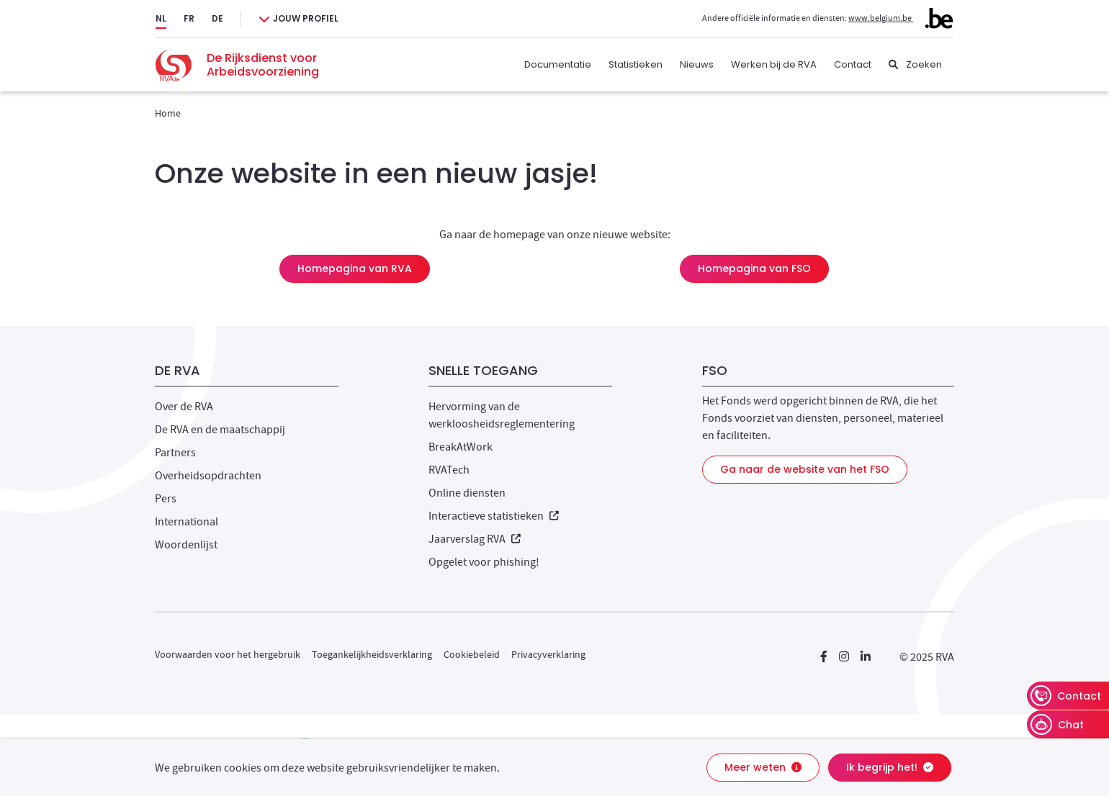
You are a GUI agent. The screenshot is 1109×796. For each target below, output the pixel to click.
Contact (852, 64)
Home (168, 113)
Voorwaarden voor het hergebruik (227, 654)
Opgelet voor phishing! (483, 562)
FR (189, 18)
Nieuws (697, 64)
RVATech (449, 470)
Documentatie (557, 64)
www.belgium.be (900, 18)
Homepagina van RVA (354, 268)
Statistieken (636, 64)
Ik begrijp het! (889, 767)
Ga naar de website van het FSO (804, 469)
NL (161, 18)
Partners (175, 453)
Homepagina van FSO (754, 268)
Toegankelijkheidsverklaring (372, 654)
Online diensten (467, 493)
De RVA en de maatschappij (220, 429)
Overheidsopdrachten (208, 476)
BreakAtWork (460, 447)
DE (217, 18)
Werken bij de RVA (774, 64)
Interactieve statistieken (493, 516)
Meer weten (763, 767)
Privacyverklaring (548, 654)
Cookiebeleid (472, 654)
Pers (165, 499)
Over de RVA (184, 406)
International (186, 522)
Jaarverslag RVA (474, 539)
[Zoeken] (915, 65)
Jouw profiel (305, 18)
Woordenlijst (186, 545)
